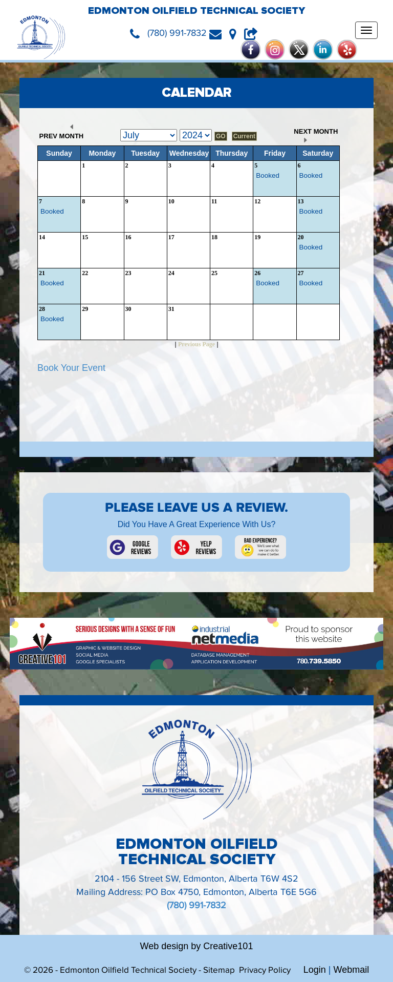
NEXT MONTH (317, 135)
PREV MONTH (60, 132)
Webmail (351, 970)
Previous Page (196, 344)
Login (314, 970)
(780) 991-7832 (196, 905)
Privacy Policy (265, 970)
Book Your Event (71, 368)
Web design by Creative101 (196, 946)
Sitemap (219, 970)
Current (244, 136)
